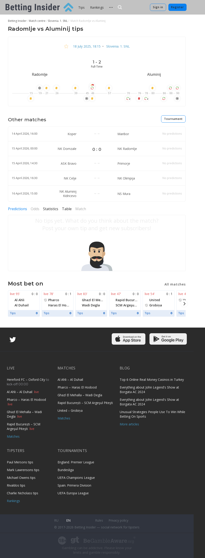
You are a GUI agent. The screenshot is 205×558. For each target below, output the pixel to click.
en (68, 520)
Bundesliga (66, 470)
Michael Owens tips (21, 477)
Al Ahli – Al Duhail (20, 392)
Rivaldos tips (16, 485)
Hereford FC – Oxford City (26, 379)
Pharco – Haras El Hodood (26, 399)
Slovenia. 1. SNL (117, 46)
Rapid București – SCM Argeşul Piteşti (23, 426)
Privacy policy (118, 520)
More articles (129, 424)
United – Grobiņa (70, 410)
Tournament (173, 119)
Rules (99, 520)
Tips (81, 7)
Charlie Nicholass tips (22, 493)
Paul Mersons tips (20, 462)
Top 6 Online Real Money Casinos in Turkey (152, 379)
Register (177, 7)
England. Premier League (76, 462)
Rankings (97, 7)
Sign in (158, 7)
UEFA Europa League (73, 493)
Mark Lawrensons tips (23, 470)
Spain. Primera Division (74, 485)
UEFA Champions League (76, 477)
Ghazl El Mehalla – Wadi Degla (80, 395)
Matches (13, 436)
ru (56, 520)
